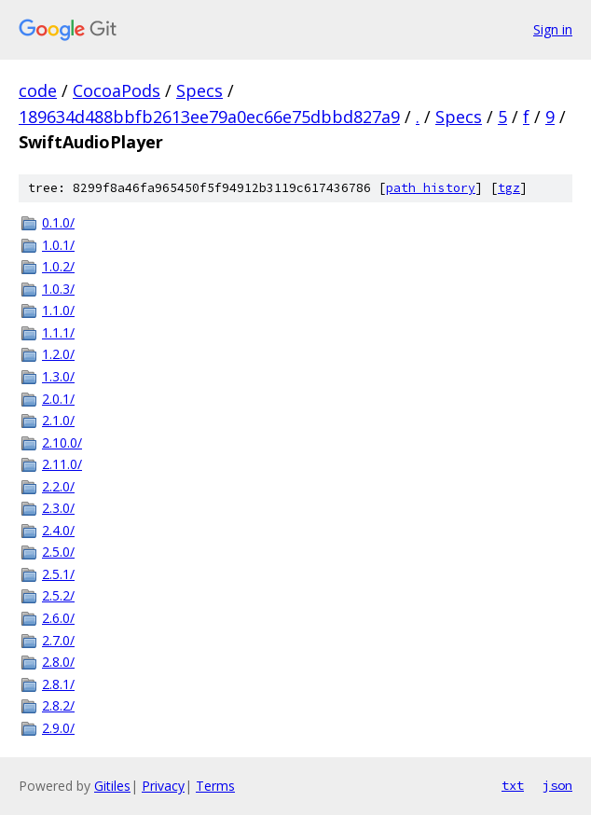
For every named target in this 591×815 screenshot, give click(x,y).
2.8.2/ (58, 705)
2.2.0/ (58, 486)
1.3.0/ (58, 376)
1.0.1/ (58, 245)
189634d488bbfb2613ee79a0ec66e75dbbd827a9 (209, 116)
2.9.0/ (58, 728)
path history (430, 188)
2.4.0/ (58, 530)
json (557, 785)
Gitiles (112, 785)
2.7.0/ (58, 640)
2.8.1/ (58, 684)
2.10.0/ (62, 442)
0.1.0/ (58, 222)
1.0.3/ (58, 288)
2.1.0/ (58, 420)
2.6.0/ (58, 618)
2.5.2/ (58, 595)
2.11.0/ (62, 464)
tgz (509, 188)
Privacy (163, 785)
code (38, 90)
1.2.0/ (58, 354)
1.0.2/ (58, 266)
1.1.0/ (58, 310)
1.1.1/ (58, 332)
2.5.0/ (58, 551)
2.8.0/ (58, 661)
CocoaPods (116, 90)
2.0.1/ (58, 399)
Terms (215, 785)
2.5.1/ (58, 574)
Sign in (552, 29)
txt (513, 785)
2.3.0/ (58, 508)
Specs (199, 90)
